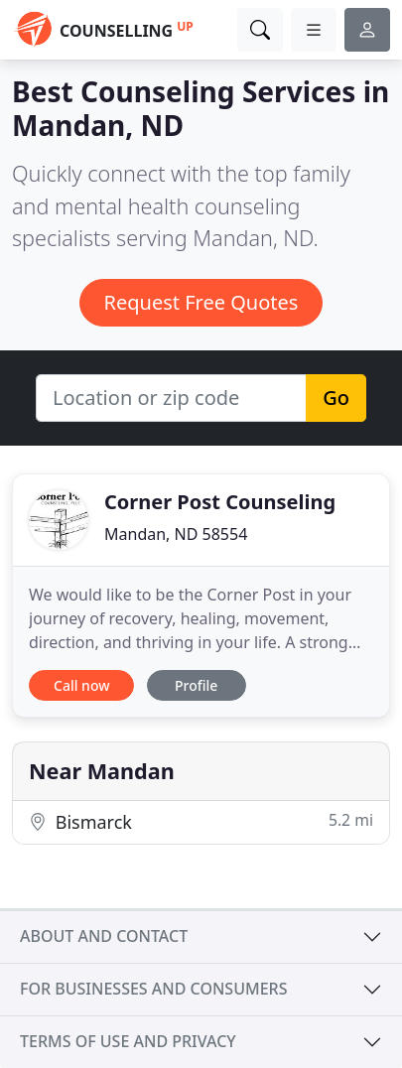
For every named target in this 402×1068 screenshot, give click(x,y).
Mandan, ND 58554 (175, 534)
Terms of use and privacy (128, 1041)
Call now (81, 685)
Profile (196, 685)
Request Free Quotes (201, 302)
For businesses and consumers (153, 989)
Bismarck (201, 821)
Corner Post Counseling (219, 501)
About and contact (104, 936)
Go (336, 397)
